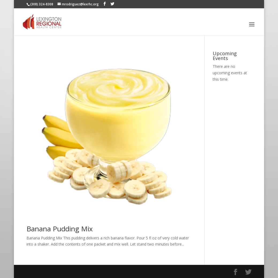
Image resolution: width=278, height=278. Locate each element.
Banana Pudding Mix (59, 228)
